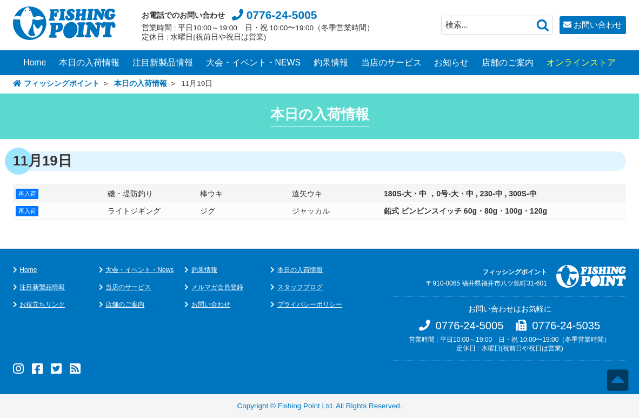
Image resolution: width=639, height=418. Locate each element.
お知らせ (451, 62)
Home (34, 62)
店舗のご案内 (508, 62)
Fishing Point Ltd (305, 406)
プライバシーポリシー (309, 304)
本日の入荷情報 (89, 62)
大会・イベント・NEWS (253, 62)
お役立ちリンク (42, 304)
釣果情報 (331, 62)
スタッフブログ (300, 287)
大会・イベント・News (139, 270)
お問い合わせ (598, 24)
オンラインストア (581, 62)
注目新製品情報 (162, 62)
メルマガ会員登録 (217, 287)
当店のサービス (391, 62)
